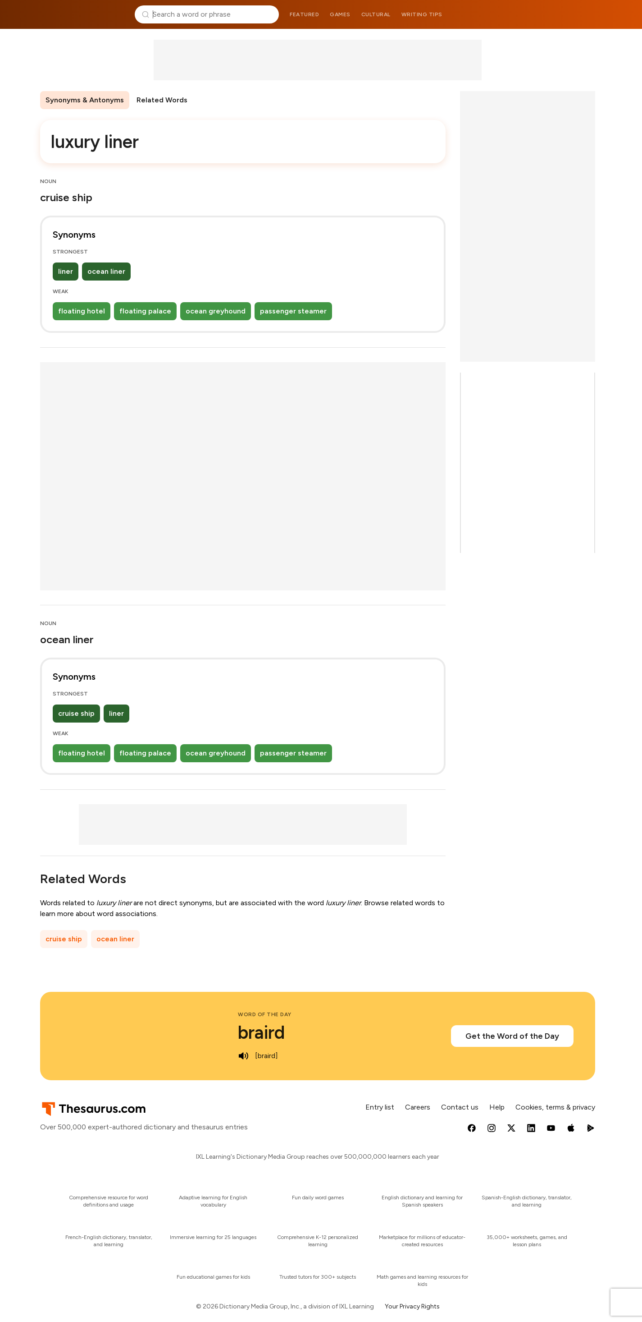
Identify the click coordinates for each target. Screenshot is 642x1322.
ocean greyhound (216, 311)
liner (65, 271)
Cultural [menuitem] (376, 14)
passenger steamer (293, 311)
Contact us (459, 1107)
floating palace (145, 311)
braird (261, 1032)
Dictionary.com (559, 14)
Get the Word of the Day (512, 1036)
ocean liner (106, 271)
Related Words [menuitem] (162, 100)
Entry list (379, 1107)
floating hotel (81, 311)
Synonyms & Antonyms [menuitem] (85, 100)
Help (497, 1107)
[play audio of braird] (243, 1055)
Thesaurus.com (84, 14)
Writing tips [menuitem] (421, 14)
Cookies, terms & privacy (555, 1107)
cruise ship (76, 713)
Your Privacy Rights (412, 1306)
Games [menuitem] (340, 14)
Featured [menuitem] (304, 14)
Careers (417, 1107)
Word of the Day (264, 1014)
